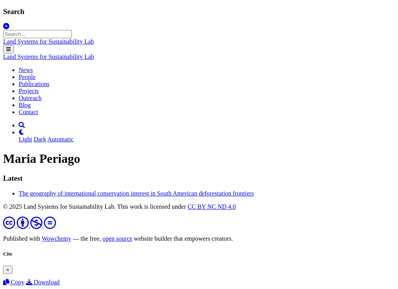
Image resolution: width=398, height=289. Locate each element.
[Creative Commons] (29, 225)
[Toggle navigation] (8, 49)
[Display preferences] (22, 132)
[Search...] (37, 34)
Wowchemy (56, 238)
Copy (13, 282)
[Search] (22, 125)
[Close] (6, 26)
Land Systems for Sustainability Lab (48, 41)
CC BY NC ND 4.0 (211, 206)
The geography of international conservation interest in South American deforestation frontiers (136, 193)
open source (118, 238)
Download (43, 282)
